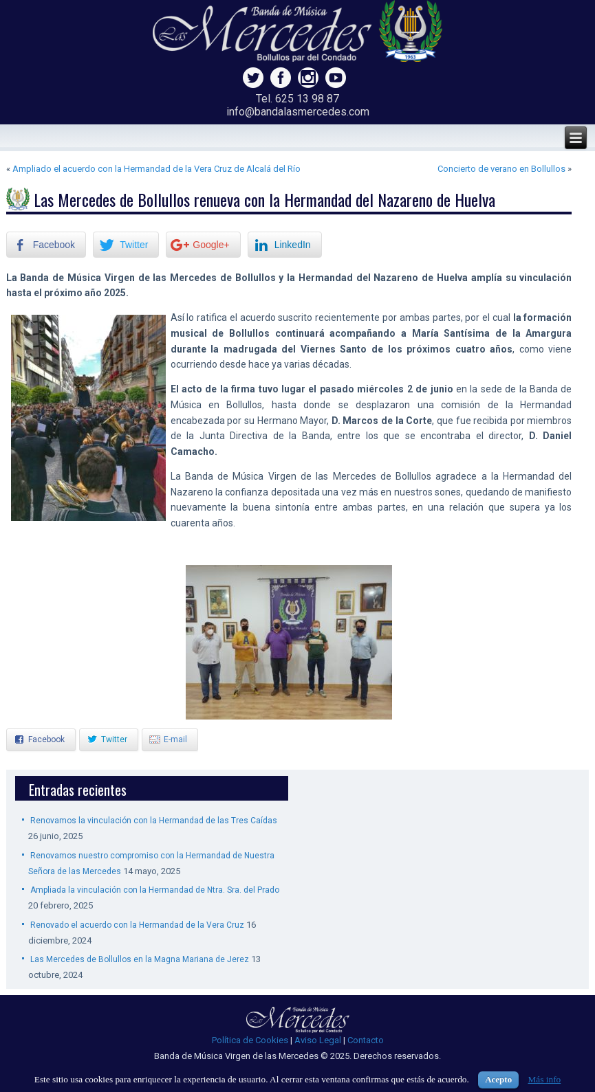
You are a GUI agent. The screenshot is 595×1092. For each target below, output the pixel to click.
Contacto (365, 1040)
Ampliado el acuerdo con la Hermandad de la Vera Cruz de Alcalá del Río (156, 169)
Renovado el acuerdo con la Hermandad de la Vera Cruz (137, 925)
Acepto (498, 1079)
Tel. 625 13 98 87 (297, 98)
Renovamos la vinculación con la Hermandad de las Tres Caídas (153, 820)
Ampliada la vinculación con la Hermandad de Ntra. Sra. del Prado (154, 890)
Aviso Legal (317, 1040)
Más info (544, 1079)
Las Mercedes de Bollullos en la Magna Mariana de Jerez (139, 959)
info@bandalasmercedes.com (297, 111)
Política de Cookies (250, 1040)
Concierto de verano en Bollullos (501, 169)
